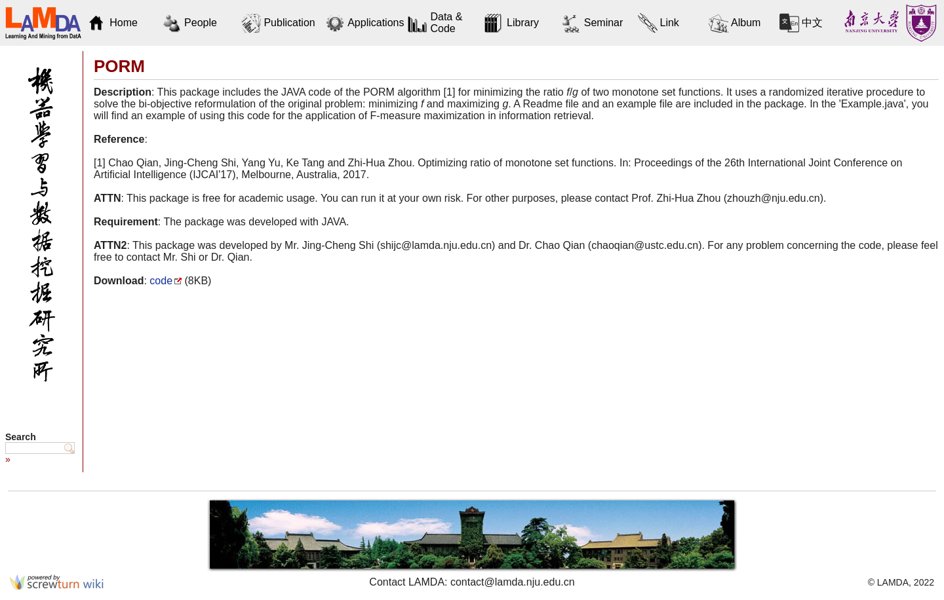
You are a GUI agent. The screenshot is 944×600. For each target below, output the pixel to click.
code (160, 280)
